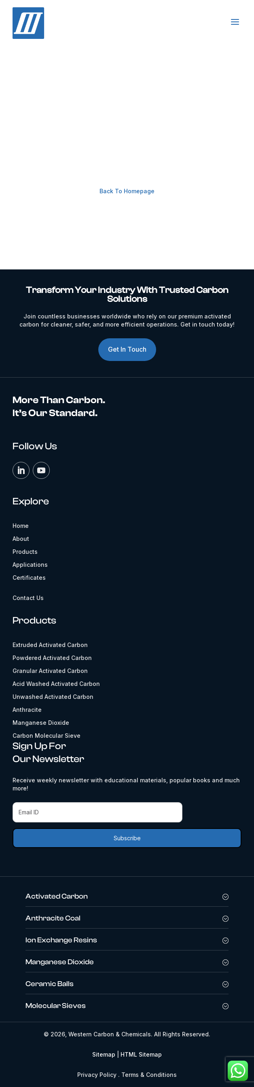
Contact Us (127, 217)
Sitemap (103, 1054)
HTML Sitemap (141, 1054)
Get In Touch (127, 349)
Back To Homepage (127, 191)
